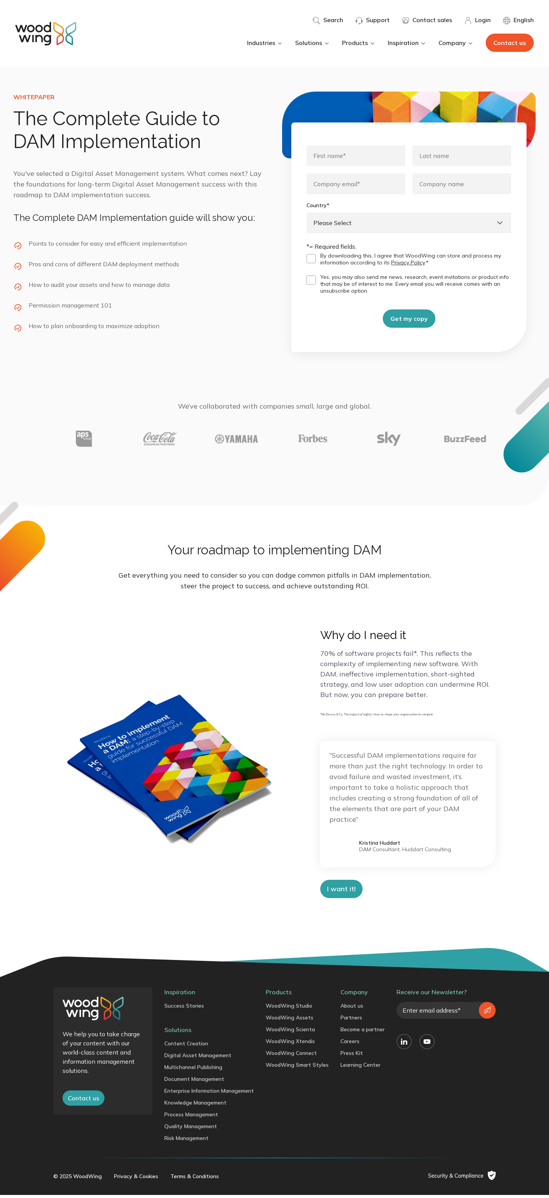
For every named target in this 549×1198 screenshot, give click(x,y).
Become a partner (362, 1032)
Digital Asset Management (197, 1058)
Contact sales (427, 20)
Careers (350, 1044)
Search (328, 20)
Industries (265, 43)
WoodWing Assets (289, 1020)
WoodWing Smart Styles (297, 1067)
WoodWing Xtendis (290, 1044)
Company (456, 43)
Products (359, 43)
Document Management (194, 1082)
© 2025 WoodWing (77, 1179)
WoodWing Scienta (290, 1032)
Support (372, 20)
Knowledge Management (195, 1105)
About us (351, 1008)
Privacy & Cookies (136, 1179)
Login (477, 20)
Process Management (191, 1117)
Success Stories (184, 1008)
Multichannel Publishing (193, 1070)
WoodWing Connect (291, 1056)
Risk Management (186, 1141)
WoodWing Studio (289, 1008)
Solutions (312, 43)
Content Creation (186, 1046)
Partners (351, 1020)
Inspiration (407, 43)
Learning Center (360, 1067)
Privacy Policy (408, 262)
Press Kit (351, 1056)
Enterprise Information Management (209, 1093)
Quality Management (190, 1129)
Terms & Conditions (194, 1179)
